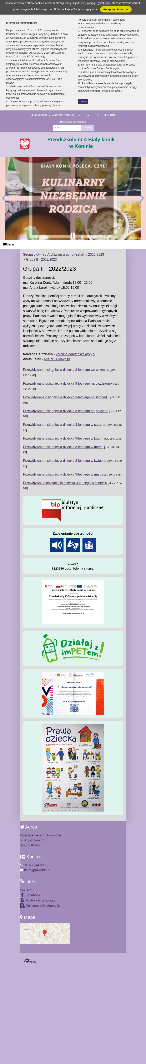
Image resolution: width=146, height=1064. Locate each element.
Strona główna (39, 115)
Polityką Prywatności (97, 3)
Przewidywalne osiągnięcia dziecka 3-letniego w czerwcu (65, 483)
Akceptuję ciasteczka (116, 9)
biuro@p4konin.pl (35, 870)
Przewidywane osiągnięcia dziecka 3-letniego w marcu (63, 447)
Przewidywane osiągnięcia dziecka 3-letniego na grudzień (65, 411)
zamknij (83, 101)
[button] (5, 198)
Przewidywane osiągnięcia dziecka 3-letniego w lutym (62, 438)
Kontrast (110, 115)
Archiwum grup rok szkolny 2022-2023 (75, 254)
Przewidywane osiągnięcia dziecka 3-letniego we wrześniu (66, 370)
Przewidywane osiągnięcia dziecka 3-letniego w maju (62, 474)
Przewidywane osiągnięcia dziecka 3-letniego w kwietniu (64, 460)
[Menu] (73, 244)
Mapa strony (56, 115)
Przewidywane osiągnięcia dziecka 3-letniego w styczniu (64, 424)
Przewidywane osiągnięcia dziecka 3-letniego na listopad (65, 397)
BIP (25, 890)
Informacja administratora (73, 122)
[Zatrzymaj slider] (73, 235)
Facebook (30, 895)
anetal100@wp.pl (57, 359)
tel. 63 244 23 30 (34, 865)
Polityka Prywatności (38, 900)
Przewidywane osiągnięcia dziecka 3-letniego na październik (67, 383)
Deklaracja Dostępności (40, 905)
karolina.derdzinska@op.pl (75, 354)
